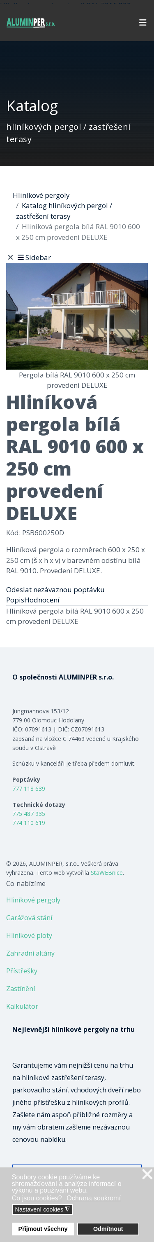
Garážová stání (29, 917)
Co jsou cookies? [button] (37, 1198)
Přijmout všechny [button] (43, 1229)
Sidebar (33, 257)
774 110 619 (28, 823)
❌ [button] (147, 1174)
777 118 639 (28, 788)
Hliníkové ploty (29, 935)
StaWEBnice (107, 872)
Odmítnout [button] (108, 1229)
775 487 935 (28, 814)
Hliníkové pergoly (33, 900)
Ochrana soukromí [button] (94, 1198)
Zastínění (20, 988)
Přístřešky (21, 970)
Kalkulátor (22, 1006)
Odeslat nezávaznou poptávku (55, 589)
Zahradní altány (30, 953)
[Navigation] (143, 22)
